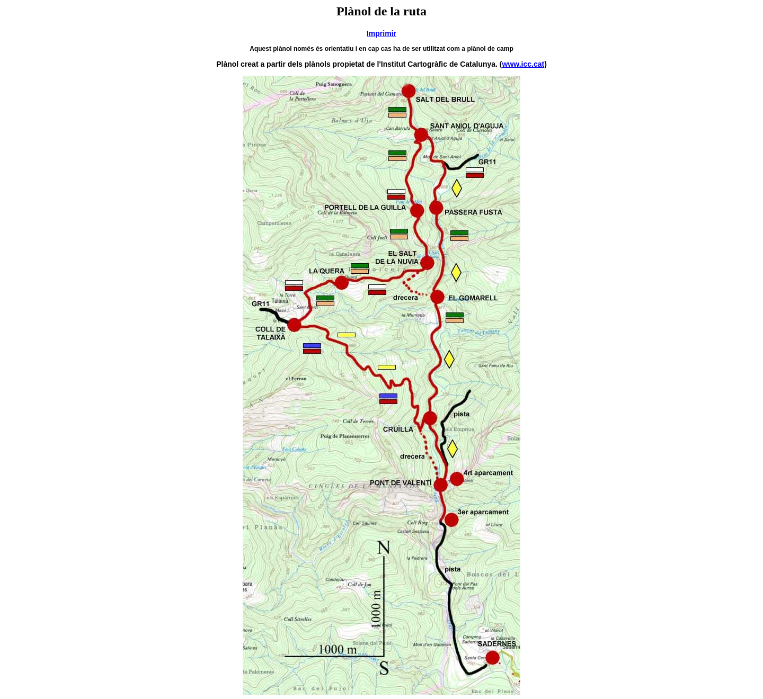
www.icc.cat (523, 64)
